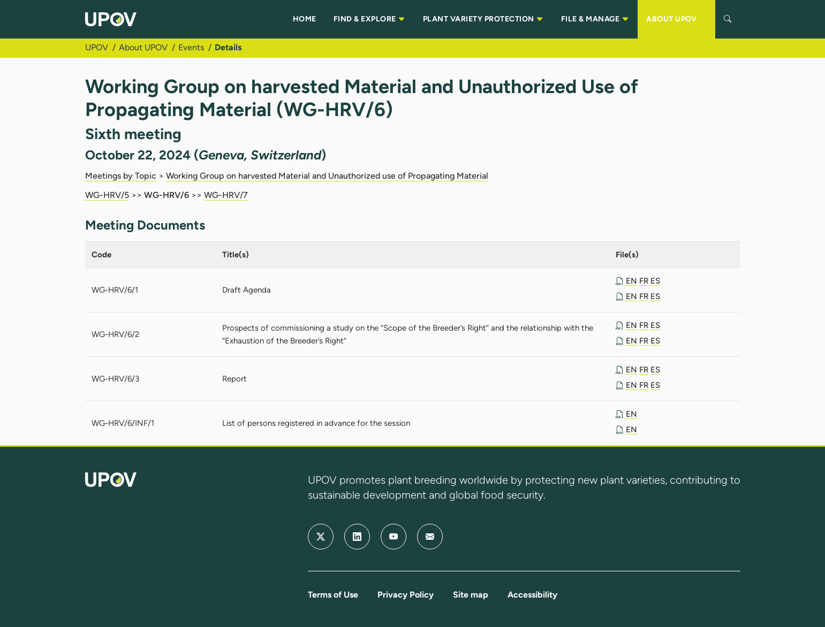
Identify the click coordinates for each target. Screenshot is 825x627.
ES (655, 281)
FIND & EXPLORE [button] (370, 19)
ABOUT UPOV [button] (676, 19)
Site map (470, 595)
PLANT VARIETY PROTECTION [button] (483, 19)
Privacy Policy (405, 595)
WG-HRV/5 (107, 195)
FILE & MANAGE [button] (595, 19)
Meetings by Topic (120, 176)
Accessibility (532, 595)
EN (631, 281)
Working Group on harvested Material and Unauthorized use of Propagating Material (327, 176)
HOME (304, 19)
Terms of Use (333, 595)
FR (643, 281)
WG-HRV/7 (226, 195)
